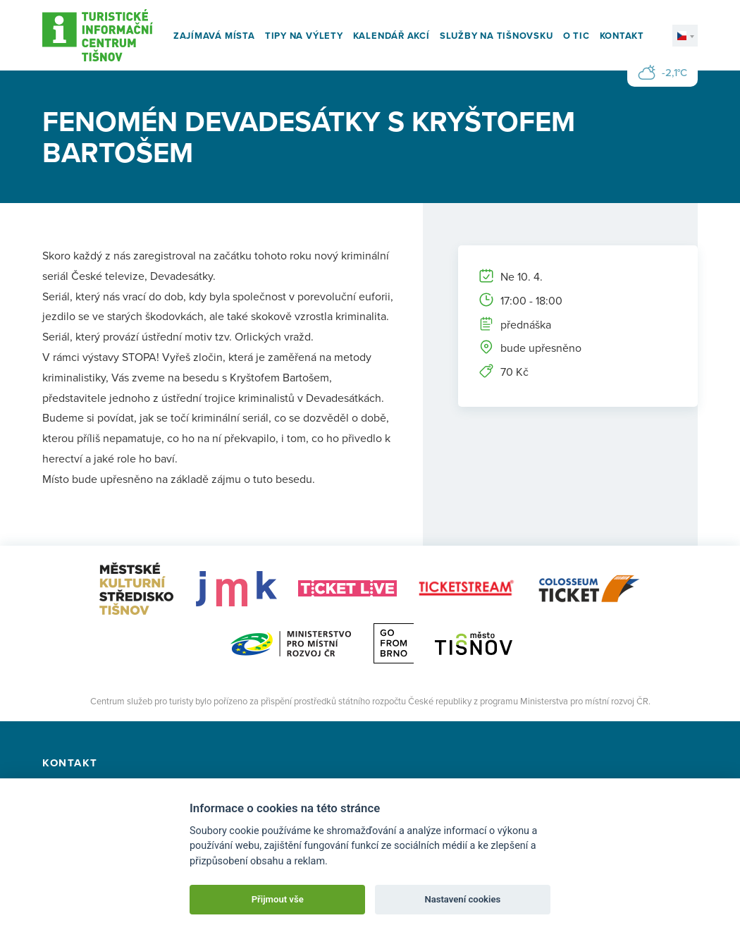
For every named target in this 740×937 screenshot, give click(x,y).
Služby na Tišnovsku (496, 35)
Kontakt (622, 35)
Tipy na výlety (304, 35)
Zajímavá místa (214, 35)
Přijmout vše (278, 899)
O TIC (576, 35)
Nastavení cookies (462, 899)
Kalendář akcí (391, 35)
